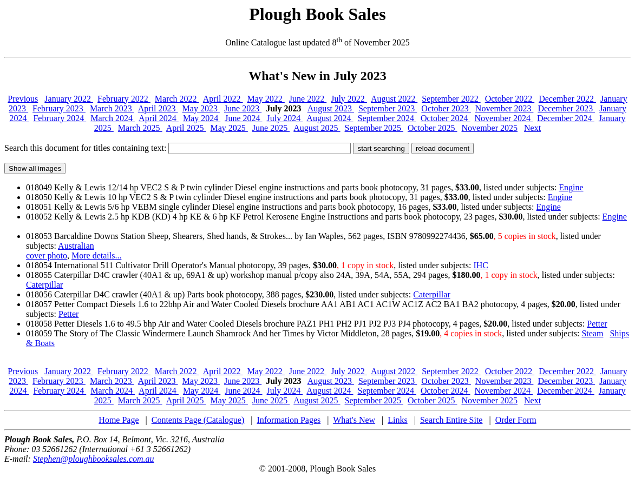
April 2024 (159, 118)
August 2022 (394, 98)
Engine (571, 187)
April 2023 (158, 108)
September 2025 (374, 127)
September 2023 (387, 108)
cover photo (46, 255)
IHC (480, 265)
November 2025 (490, 127)
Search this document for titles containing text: (177, 147)
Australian (76, 245)
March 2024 (112, 118)
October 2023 (446, 108)
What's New (354, 419)
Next (532, 127)
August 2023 (330, 108)
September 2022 (451, 98)
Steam (592, 333)
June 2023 (242, 108)
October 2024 (445, 118)
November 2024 (504, 118)
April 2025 (186, 127)
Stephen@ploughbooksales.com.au (93, 458)
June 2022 (307, 98)
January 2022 (68, 98)
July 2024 (285, 118)
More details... (96, 255)
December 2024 (565, 118)
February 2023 (59, 108)
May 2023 (201, 108)
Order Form (515, 419)
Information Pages (288, 419)
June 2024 (243, 118)
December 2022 (567, 98)
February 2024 (59, 118)
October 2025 (432, 127)
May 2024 (201, 118)
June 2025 (271, 127)
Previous (23, 98)
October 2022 (510, 98)
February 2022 (123, 98)
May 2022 (266, 98)
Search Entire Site (451, 419)
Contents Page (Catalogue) (198, 419)
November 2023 (504, 108)
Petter (68, 313)
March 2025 (140, 127)
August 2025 (316, 127)
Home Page (119, 419)
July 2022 (349, 98)
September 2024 (387, 118)
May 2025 (229, 127)
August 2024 (329, 118)
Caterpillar (44, 284)
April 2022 (223, 98)
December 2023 (566, 108)
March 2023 (112, 108)
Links (397, 419)
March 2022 (177, 98)
